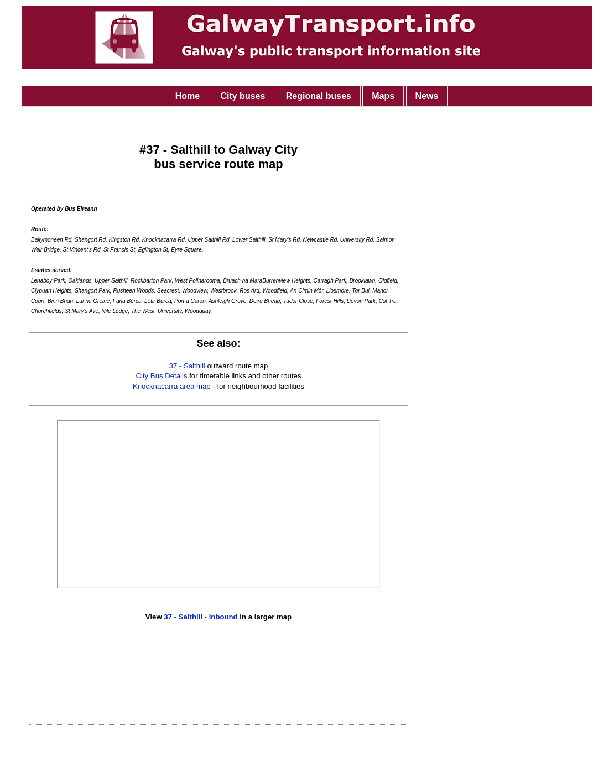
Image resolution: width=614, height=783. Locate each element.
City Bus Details (161, 376)
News (427, 96)
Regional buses (318, 96)
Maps (383, 96)
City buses (242, 96)
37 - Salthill (187, 366)
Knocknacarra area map (172, 386)
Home (187, 96)
